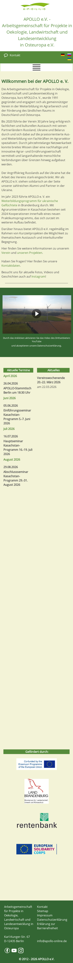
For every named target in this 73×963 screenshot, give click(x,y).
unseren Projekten (29, 253)
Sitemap (42, 911)
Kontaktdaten (10, 266)
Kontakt (15, 55)
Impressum (45, 915)
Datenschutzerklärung (49, 345)
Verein (5, 253)
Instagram (38, 276)
